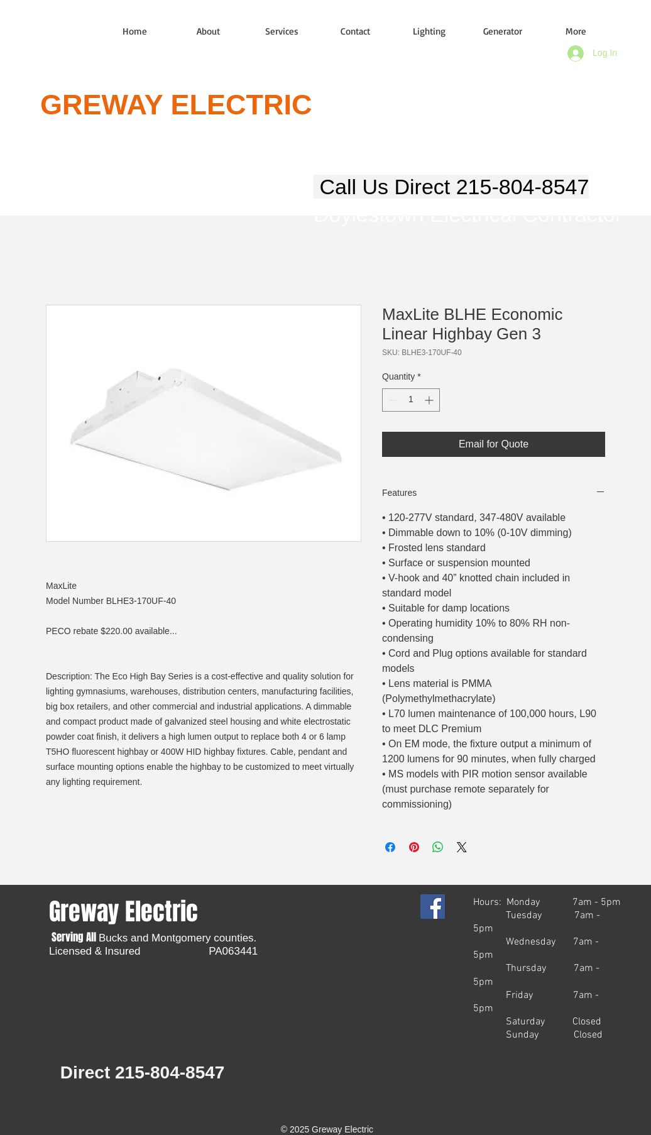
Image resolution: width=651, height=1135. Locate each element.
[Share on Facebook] (390, 847)
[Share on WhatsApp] (438, 847)
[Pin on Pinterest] (414, 847)
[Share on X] (461, 847)
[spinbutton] (411, 400)
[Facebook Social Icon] (432, 906)
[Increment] (430, 400)
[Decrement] (392, 400)
